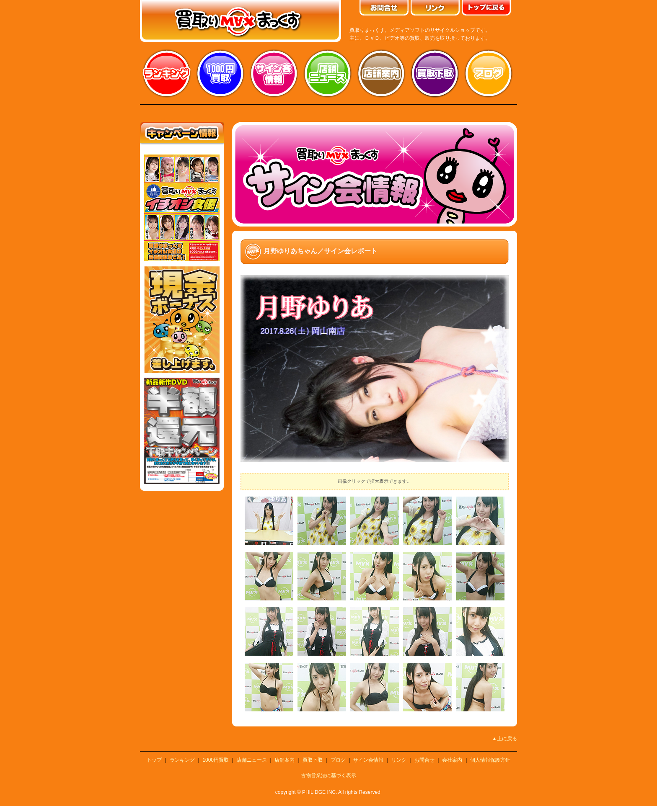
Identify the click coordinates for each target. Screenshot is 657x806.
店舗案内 (381, 73)
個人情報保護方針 (490, 760)
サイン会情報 (274, 73)
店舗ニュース (327, 73)
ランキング (167, 73)
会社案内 (452, 760)
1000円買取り (220, 73)
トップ (154, 760)
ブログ (488, 73)
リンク (398, 760)
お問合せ (424, 760)
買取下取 (313, 760)
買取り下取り (435, 73)
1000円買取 (215, 760)
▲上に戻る (504, 739)
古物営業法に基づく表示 (328, 775)
